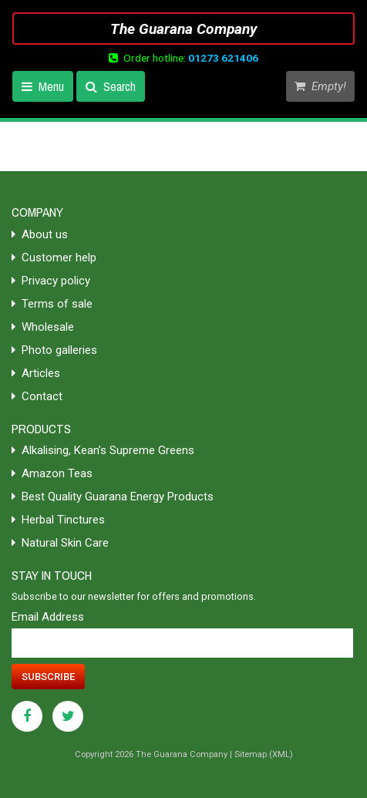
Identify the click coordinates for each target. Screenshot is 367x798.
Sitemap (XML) (263, 754)
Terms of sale (52, 304)
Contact (37, 396)
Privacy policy (51, 281)
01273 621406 (223, 58)
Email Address (48, 617)
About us (40, 234)
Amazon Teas (52, 473)
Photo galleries (54, 350)
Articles (36, 373)
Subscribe (48, 676)
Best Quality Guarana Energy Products (113, 496)
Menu (43, 86)
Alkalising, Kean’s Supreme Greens (103, 450)
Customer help (54, 257)
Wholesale (43, 327)
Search (111, 86)
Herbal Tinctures (58, 520)
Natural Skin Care (60, 543)
